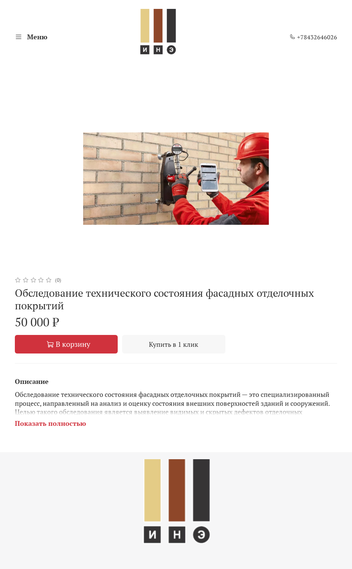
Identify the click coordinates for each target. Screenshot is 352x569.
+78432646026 (313, 37)
